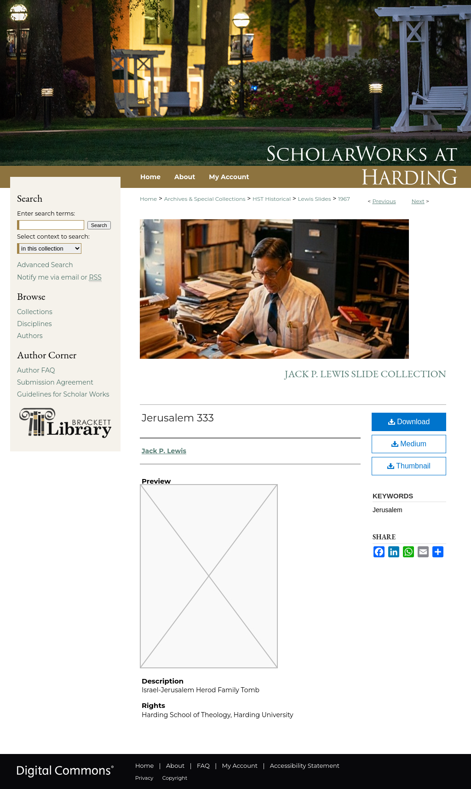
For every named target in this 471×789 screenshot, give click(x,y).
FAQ (203, 765)
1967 (344, 198)
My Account (240, 765)
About (175, 765)
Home (148, 198)
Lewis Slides (314, 198)
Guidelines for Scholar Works (63, 394)
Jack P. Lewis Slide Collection (365, 373)
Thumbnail (409, 466)
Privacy (144, 778)
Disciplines (34, 324)
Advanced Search (45, 265)
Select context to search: (53, 236)
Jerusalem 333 (178, 418)
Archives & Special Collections (205, 198)
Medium (408, 444)
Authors (30, 336)
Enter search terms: (46, 213)
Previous (384, 201)
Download (409, 422)
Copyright (174, 778)
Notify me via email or (59, 277)
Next (418, 201)
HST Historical (272, 198)
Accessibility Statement (304, 765)
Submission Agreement (55, 382)
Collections (34, 312)
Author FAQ (36, 370)
